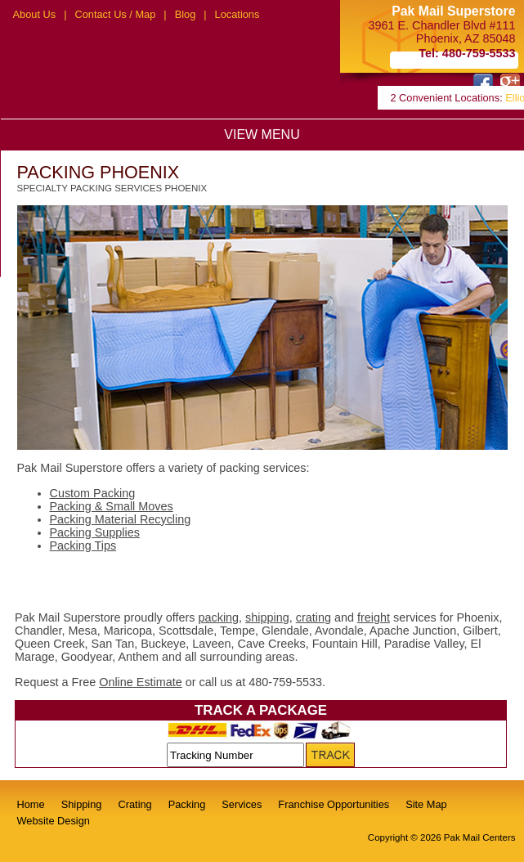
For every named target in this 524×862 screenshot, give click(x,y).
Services (242, 804)
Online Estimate (140, 682)
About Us (34, 14)
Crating (134, 804)
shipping (267, 617)
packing (219, 617)
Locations (237, 14)
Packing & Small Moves (111, 506)
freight (373, 617)
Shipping (81, 804)
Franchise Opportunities (333, 804)
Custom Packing (93, 493)
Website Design (53, 821)
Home (31, 804)
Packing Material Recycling (120, 519)
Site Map (426, 804)
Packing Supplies (95, 532)
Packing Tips (83, 545)
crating (313, 617)
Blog (185, 14)
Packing (187, 804)
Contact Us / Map (114, 14)
